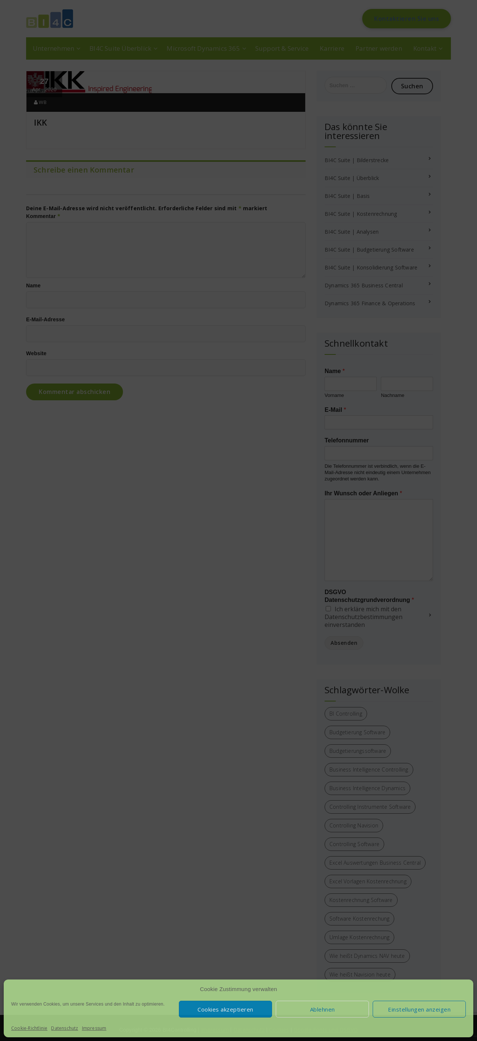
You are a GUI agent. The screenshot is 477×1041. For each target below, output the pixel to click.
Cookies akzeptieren (225, 1009)
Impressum (94, 1028)
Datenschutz (64, 1028)
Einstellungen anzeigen (419, 1009)
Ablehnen (322, 1009)
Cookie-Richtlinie (29, 1028)
